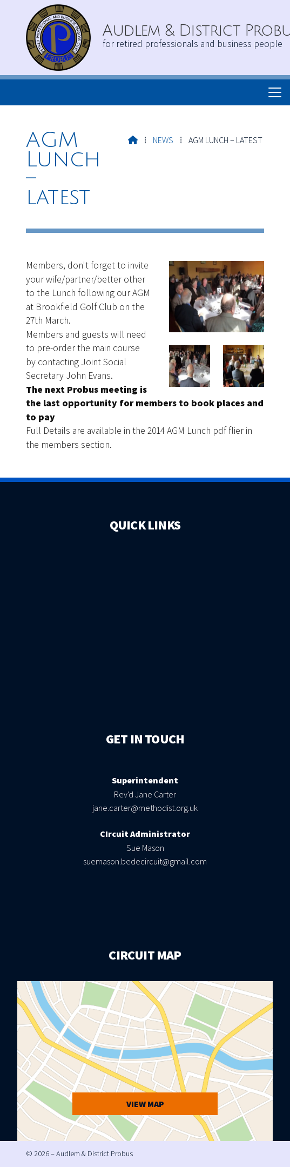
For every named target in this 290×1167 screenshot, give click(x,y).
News (163, 140)
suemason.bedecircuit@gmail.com (145, 861)
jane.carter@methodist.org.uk (145, 807)
